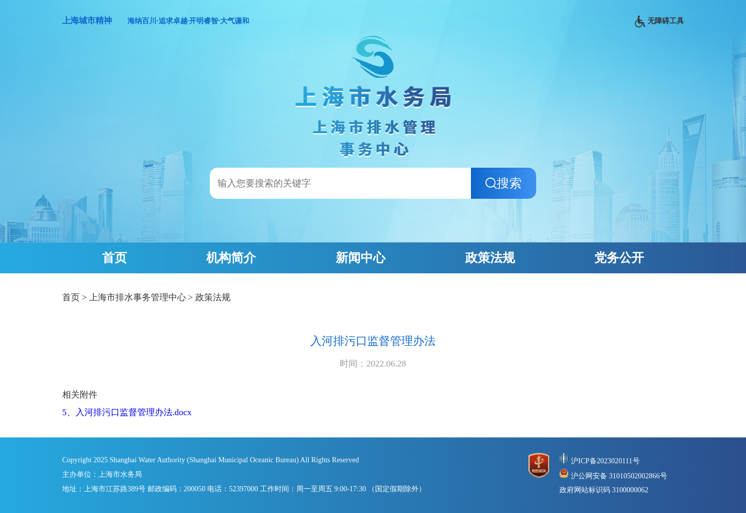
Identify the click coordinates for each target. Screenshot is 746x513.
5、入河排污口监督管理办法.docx (127, 412)
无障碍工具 (659, 21)
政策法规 (490, 258)
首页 (114, 258)
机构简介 (231, 258)
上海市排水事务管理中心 (137, 297)
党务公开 (619, 258)
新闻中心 (360, 258)
